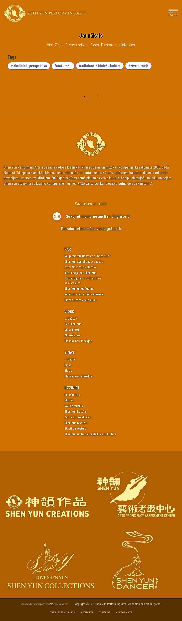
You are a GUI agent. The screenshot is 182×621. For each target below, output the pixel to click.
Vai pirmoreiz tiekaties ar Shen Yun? (87, 256)
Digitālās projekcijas (77, 417)
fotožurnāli (63, 66)
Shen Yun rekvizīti (75, 423)
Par (67, 249)
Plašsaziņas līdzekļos (78, 341)
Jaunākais (71, 318)
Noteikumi (86, 612)
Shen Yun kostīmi (75, 411)
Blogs (68, 370)
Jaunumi (70, 359)
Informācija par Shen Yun (80, 273)
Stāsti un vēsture (75, 428)
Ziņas (69, 352)
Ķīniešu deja (72, 395)
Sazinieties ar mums (62, 612)
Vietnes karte (124, 612)
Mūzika (69, 400)
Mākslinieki (71, 330)
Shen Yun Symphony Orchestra (83, 262)
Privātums (104, 612)
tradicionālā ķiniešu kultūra (100, 66)
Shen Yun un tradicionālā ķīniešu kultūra (90, 434)
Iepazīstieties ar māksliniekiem (84, 294)
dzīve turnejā (138, 66)
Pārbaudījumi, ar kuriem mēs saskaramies (82, 280)
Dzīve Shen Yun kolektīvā (80, 267)
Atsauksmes (72, 335)
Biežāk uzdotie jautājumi (80, 300)
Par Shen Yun (72, 324)
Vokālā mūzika (73, 406)
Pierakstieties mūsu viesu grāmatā (91, 228)
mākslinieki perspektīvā (29, 66)
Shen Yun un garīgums (78, 288)
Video (69, 311)
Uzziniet (72, 388)
